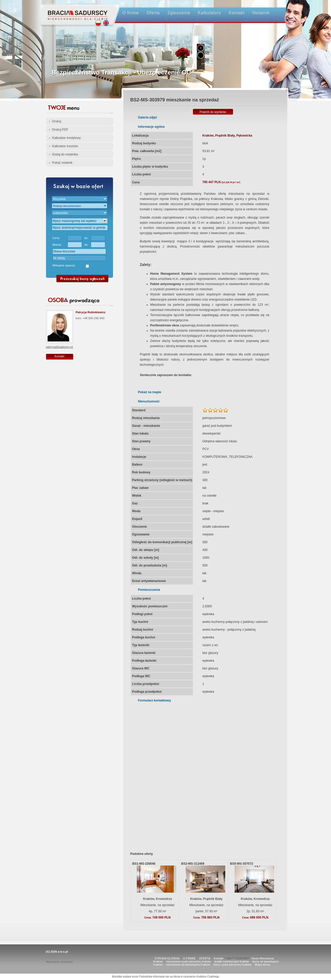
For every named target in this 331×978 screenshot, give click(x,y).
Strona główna (75, 10)
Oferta (153, 13)
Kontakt (237, 13)
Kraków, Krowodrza (157, 899)
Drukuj (56, 121)
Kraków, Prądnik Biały (206, 899)
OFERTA (204, 958)
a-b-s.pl (63, 951)
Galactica (67, 961)
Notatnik (261, 13)
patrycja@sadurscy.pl (59, 346)
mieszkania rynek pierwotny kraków (188, 961)
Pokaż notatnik (62, 163)
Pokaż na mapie (149, 392)
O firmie (130, 13)
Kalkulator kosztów (65, 146)
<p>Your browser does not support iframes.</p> (202, 773)
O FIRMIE (189, 958)
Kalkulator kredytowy (66, 138)
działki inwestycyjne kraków (231, 961)
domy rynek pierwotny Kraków (232, 964)
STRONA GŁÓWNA (167, 958)
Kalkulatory (209, 13)
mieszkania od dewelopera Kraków (188, 964)
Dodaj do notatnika (65, 154)
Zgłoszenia (178, 13)
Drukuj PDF (60, 129)
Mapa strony (262, 964)
